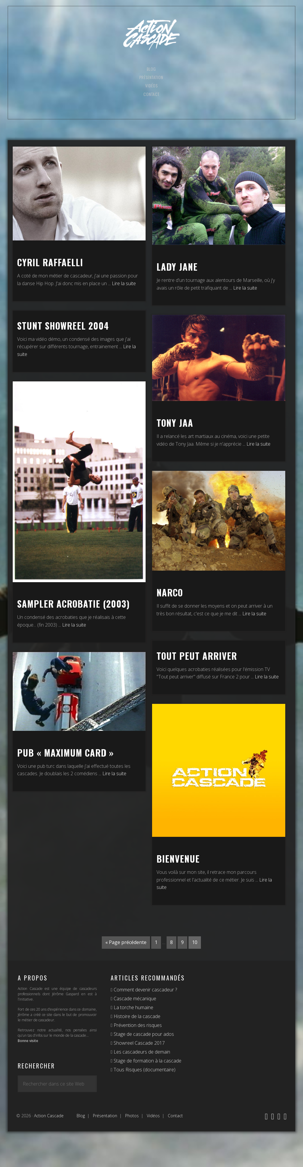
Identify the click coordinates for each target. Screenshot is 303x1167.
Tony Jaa (175, 422)
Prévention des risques (137, 1025)
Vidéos (153, 1115)
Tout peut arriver (197, 655)
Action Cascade (151, 35)
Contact (175, 1115)
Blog (81, 1115)
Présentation (105, 1115)
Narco (170, 592)
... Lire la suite (122, 283)
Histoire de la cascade (136, 1016)
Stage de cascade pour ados (143, 1034)
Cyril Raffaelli (50, 262)
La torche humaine (132, 1007)
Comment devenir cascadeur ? (144, 989)
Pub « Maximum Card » (65, 752)
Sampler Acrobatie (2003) (73, 603)
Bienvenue (178, 858)
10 (194, 942)
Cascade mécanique (134, 998)
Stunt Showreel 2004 (63, 325)
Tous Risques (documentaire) (143, 1069)
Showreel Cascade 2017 (138, 1043)
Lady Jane (177, 266)
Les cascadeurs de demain (141, 1052)
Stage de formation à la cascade (146, 1060)
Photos (132, 1115)
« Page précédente (125, 942)
